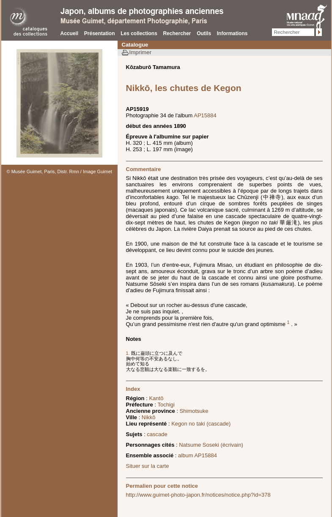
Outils (204, 33)
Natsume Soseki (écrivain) (211, 445)
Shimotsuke (194, 411)
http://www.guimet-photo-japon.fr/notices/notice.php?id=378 (198, 495)
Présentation (99, 33)
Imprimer (140, 52)
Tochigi (165, 404)
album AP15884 (197, 455)
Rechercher (177, 33)
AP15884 (205, 115)
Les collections (139, 33)
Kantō (156, 398)
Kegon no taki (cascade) (200, 423)
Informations (232, 33)
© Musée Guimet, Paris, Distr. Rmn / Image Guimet (59, 171)
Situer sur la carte (147, 466)
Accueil (69, 33)
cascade (157, 434)
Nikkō (149, 417)
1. (128, 353)
